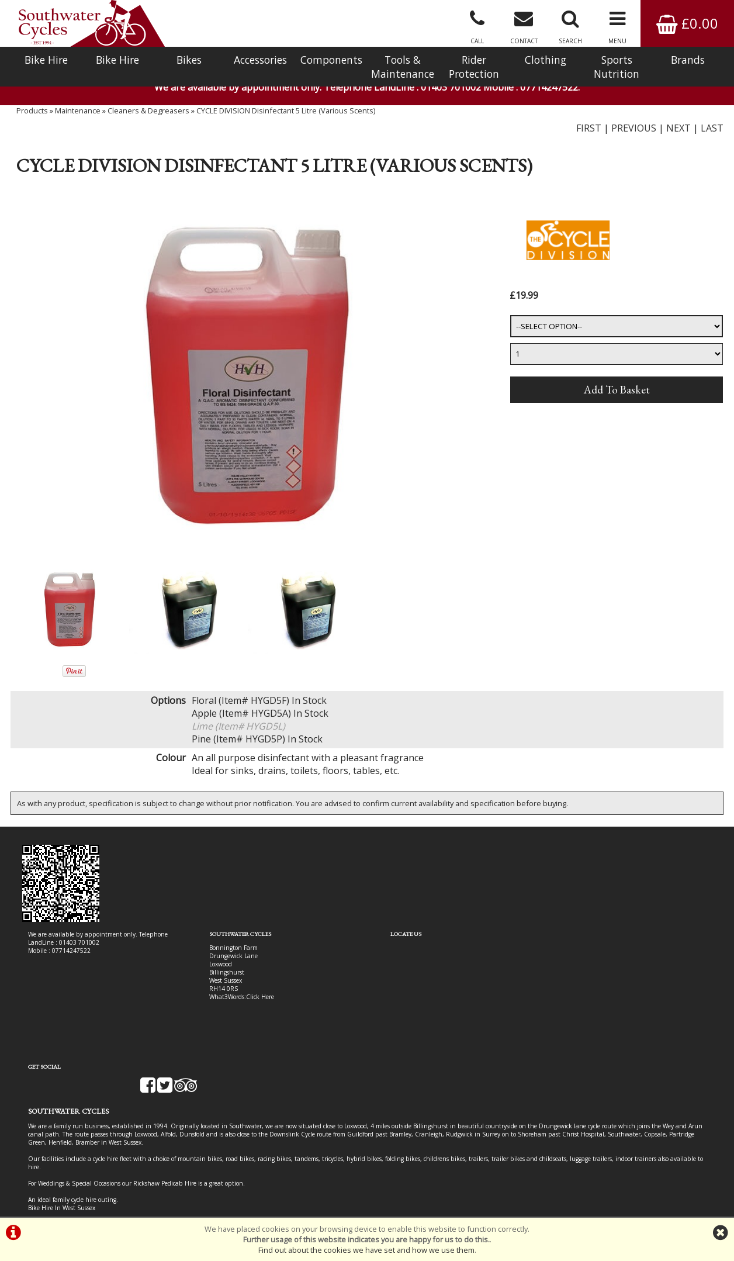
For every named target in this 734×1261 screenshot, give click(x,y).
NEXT (678, 131)
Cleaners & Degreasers (148, 114)
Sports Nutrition (616, 67)
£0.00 (687, 23)
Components (331, 60)
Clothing (545, 60)
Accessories (260, 60)
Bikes (189, 60)
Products (32, 114)
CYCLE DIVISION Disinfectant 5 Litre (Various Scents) (285, 114)
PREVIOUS (633, 131)
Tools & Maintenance (402, 67)
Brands (688, 60)
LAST (712, 131)
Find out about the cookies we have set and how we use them (366, 1250)
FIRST (588, 131)
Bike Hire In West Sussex (61, 1175)
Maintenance (78, 114)
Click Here (251, 1001)
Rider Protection (474, 67)
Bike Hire (46, 60)
